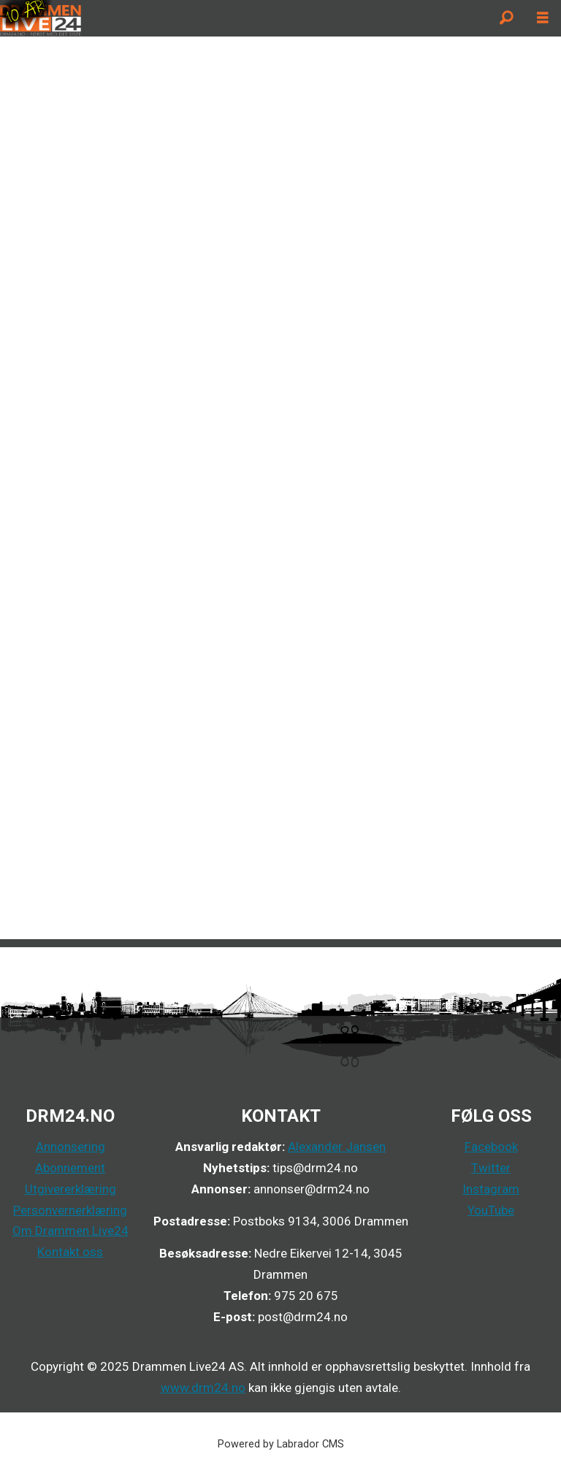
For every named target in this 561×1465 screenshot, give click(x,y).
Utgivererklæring (70, 1189)
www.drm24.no (203, 1387)
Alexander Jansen (337, 1146)
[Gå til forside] (40, 18)
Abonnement (70, 1167)
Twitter (491, 1167)
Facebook (491, 1146)
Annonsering (70, 1146)
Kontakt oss (70, 1251)
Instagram (490, 1189)
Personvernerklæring (70, 1210)
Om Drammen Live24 (70, 1230)
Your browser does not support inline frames (280, 486)
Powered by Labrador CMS (281, 1444)
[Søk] (506, 18)
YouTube (491, 1210)
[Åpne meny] (543, 18)
